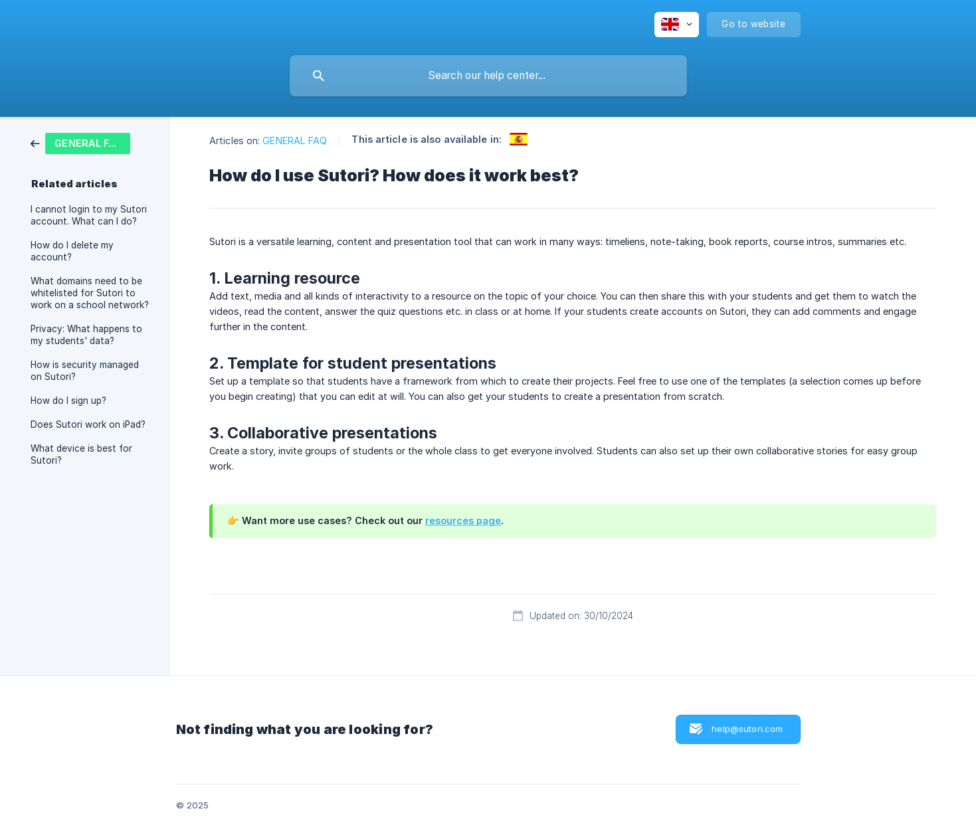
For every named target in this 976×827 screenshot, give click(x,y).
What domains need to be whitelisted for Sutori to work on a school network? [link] (90, 293)
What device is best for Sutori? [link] (81, 454)
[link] (80, 142)
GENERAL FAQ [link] (294, 140)
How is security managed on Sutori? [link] (85, 370)
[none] (676, 24)
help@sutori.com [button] (747, 728)
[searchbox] (488, 75)
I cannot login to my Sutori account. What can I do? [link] (89, 215)
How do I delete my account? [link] (72, 251)
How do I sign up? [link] (68, 400)
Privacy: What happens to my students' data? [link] (86, 334)
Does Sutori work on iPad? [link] (88, 424)
